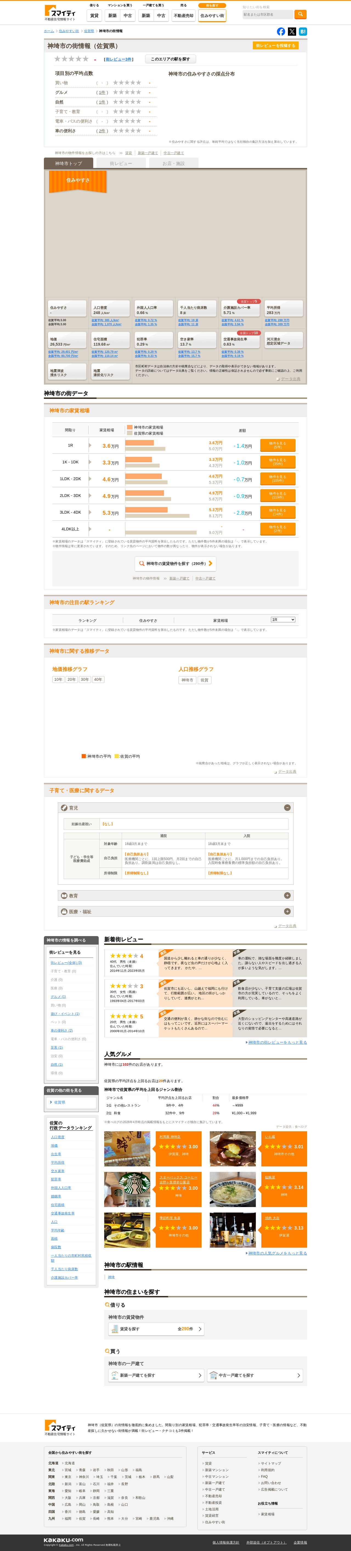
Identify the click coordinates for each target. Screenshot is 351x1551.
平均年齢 (57, 1230)
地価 (54, 1145)
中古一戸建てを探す (236, 1375)
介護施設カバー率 (64, 1278)
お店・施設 (174, 163)
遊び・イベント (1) (65, 1014)
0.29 (155, 341)
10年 (58, 679)
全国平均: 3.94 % (233, 324)
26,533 (68, 341)
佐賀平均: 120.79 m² (105, 351)
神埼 (111, 1277)
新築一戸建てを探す (137, 1375)
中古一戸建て (174, 153)
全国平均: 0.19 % (233, 355)
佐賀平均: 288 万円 (277, 320)
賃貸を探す (156, 1328)
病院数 (56, 1247)
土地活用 (212, 1509)
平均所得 (57, 1162)
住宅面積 (57, 1205)
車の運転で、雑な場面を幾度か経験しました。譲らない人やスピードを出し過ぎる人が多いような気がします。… (270, 963)
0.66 (155, 310)
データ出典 (291, 379)
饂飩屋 (270, 1177)
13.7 (198, 341)
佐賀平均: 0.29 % (146, 351)
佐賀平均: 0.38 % (233, 351)
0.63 (242, 341)
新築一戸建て (148, 153)
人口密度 (57, 1137)
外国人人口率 (61, 1188)
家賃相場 (267, 1514)
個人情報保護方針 (226, 1542)
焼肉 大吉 (272, 1218)
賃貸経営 (212, 1516)
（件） (173, 563)
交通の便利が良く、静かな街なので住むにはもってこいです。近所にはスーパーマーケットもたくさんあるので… (196, 1023)
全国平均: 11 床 (188, 324)
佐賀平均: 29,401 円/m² (63, 351)
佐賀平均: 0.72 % (146, 320)
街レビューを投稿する (275, 45)
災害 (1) (57, 1047)
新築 (112, 15)
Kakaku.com (66, 1545)
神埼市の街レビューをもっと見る (277, 1042)
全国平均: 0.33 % (146, 355)
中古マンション (217, 1477)
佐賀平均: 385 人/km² (105, 320)
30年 (85, 679)
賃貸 (94, 15)
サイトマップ (271, 1463)
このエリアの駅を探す (170, 59)
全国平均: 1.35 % (146, 324)
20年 (71, 679)
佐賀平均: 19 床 (188, 320)
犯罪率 (56, 1179)
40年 (98, 679)
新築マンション (217, 1470)
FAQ (264, 1477)
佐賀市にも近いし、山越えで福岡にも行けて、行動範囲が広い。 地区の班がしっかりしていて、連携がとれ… (196, 993)
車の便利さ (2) (62, 1030)
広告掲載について (274, 1489)
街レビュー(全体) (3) (66, 963)
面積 (54, 1239)
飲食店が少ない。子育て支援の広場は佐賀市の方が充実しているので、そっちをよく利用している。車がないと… (270, 993)
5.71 (242, 310)
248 (112, 310)
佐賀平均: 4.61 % (233, 320)
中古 (128, 15)
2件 (102, 130)
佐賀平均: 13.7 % (189, 351)
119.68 (112, 341)
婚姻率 (56, 1196)
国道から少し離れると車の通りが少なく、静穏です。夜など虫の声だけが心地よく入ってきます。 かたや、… (196, 963)
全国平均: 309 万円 (277, 324)
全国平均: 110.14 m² (105, 355)
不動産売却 (183, 15)
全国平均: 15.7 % (189, 355)
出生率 (56, 1154)
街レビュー (119, 59)
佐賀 (205, 680)
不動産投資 (213, 1503)
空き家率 (57, 1171)
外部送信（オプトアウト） (267, 1542)
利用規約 (267, 1470)
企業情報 (300, 1542)
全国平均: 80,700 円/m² (63, 355)
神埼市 (187, 680)
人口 (54, 1222)
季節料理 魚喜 (170, 1218)
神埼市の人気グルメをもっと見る (277, 1253)
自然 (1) (57, 1064)
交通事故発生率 (63, 1213)
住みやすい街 (212, 15)
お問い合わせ (271, 1483)
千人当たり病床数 (64, 1269)
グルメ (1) (58, 997)
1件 (102, 92)
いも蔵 (270, 1137)
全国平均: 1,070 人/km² (106, 324)
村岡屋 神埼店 (170, 1137)
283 (285, 310)
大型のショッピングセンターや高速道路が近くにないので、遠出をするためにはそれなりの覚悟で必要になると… (270, 1023)
